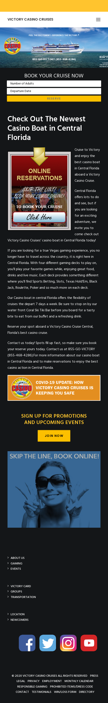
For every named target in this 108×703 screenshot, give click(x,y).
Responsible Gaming (32, 686)
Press (94, 676)
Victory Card (21, 586)
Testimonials (41, 692)
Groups (16, 591)
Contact (22, 692)
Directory (86, 692)
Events (16, 569)
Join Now (54, 436)
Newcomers (20, 620)
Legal (21, 681)
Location (18, 614)
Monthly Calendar (78, 681)
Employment (52, 681)
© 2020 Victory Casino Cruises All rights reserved (49, 676)
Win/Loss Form (65, 692)
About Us (18, 558)
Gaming (16, 563)
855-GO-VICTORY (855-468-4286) (54, 59)
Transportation (23, 597)
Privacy (34, 681)
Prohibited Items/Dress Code (71, 686)
